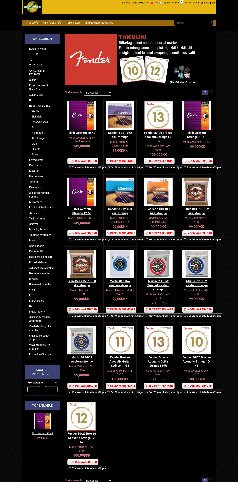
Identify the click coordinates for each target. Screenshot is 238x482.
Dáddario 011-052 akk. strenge (120, 134)
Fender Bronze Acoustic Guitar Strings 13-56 (158, 358)
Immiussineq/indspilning (99, 22)
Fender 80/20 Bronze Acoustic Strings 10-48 (196, 358)
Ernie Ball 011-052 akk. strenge (196, 209)
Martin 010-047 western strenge (120, 280)
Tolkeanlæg (73, 22)
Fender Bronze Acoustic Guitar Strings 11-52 (120, 358)
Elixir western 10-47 (42, 433)
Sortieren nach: (73, 92)
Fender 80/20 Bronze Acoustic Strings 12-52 (81, 433)
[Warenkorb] (173, 3)
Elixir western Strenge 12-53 (81, 209)
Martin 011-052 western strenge (197, 280)
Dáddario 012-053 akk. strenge (120, 209)
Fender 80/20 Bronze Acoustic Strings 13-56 (158, 136)
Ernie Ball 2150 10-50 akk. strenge (81, 280)
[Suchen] (211, 23)
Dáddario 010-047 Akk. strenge (158, 209)
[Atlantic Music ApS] (32, 6)
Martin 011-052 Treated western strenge (158, 282)
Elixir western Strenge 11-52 (196, 134)
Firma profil (31, 22)
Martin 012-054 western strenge (82, 356)
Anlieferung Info (52, 22)
